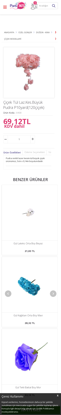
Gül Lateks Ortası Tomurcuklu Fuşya (28, 243)
